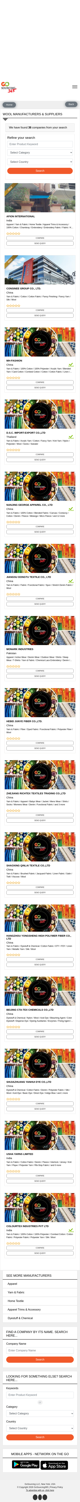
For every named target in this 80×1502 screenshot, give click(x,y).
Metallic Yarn (18, 949)
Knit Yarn (57, 441)
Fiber (23, 729)
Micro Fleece (45, 516)
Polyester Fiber (65, 729)
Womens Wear (20, 804)
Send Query (40, 243)
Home (9, 104)
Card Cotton (17, 372)
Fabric (65, 227)
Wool (13, 299)
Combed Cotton (32, 372)
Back (71, 104)
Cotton (24, 296)
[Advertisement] (40, 40)
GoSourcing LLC (32, 1484)
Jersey (63, 1162)
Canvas (53, 513)
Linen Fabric (58, 873)
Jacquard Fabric (43, 873)
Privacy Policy (56, 1487)
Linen (66, 372)
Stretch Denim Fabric (62, 585)
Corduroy (63, 513)
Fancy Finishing (50, 296)
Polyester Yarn (26, 1165)
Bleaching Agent (57, 1018)
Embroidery (36, 227)
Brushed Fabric (28, 873)
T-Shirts (16, 660)
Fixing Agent (64, 1021)
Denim (17, 516)
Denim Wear (33, 657)
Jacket (45, 801)
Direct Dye (39, 1093)
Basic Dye (27, 1093)
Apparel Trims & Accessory (55, 224)
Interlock (54, 1162)
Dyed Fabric (32, 729)
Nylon (66, 441)
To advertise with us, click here (40, 1490)
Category (11, 1406)
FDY (63, 946)
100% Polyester (41, 369)
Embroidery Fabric (52, 227)
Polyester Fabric (56, 1090)
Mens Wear (55, 801)
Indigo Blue (50, 1093)
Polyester (10, 444)
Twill (8, 877)
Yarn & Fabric (21, 224)
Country (11, 1421)
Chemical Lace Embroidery (48, 660)
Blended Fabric (41, 513)
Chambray (25, 227)
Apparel (9, 224)
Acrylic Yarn (55, 369)
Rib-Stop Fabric (42, 1165)
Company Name (16, 1343)
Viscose (15, 877)
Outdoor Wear (47, 657)
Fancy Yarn (64, 296)
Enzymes (52, 1021)
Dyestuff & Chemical (30, 946)
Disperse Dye (22, 1021)
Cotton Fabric (35, 296)
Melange (34, 516)
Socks (26, 444)
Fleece (25, 516)
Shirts (58, 657)
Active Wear (20, 657)
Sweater (34, 444)
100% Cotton (12, 227)
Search (40, 170)
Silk (8, 299)
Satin (68, 873)
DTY (57, 946)
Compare (40, 238)
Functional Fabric (36, 585)
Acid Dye (44, 1018)
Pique (15, 1165)
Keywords (12, 1388)
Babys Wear (35, 801)
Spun (48, 585)
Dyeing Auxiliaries (38, 1021)
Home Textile (35, 224)
